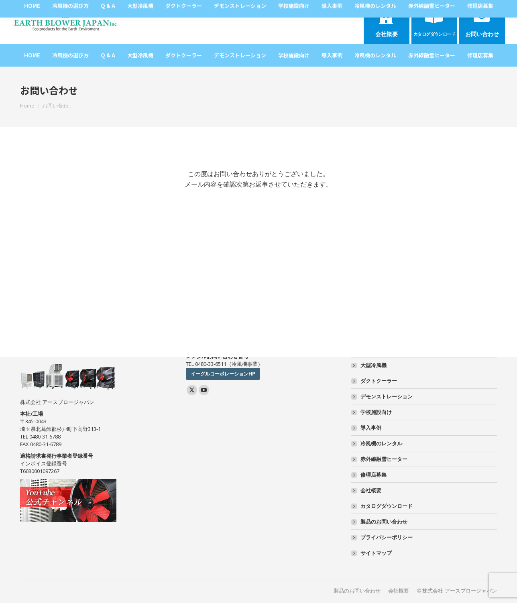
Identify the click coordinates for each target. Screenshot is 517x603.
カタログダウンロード (386, 506)
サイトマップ (376, 552)
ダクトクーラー (378, 380)
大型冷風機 (373, 365)
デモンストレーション (386, 396)
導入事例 (370, 427)
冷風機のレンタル (381, 443)
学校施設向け (376, 412)
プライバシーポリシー (386, 537)
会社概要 (370, 490)
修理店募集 (373, 474)
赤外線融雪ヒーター (383, 459)
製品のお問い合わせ (383, 521)
